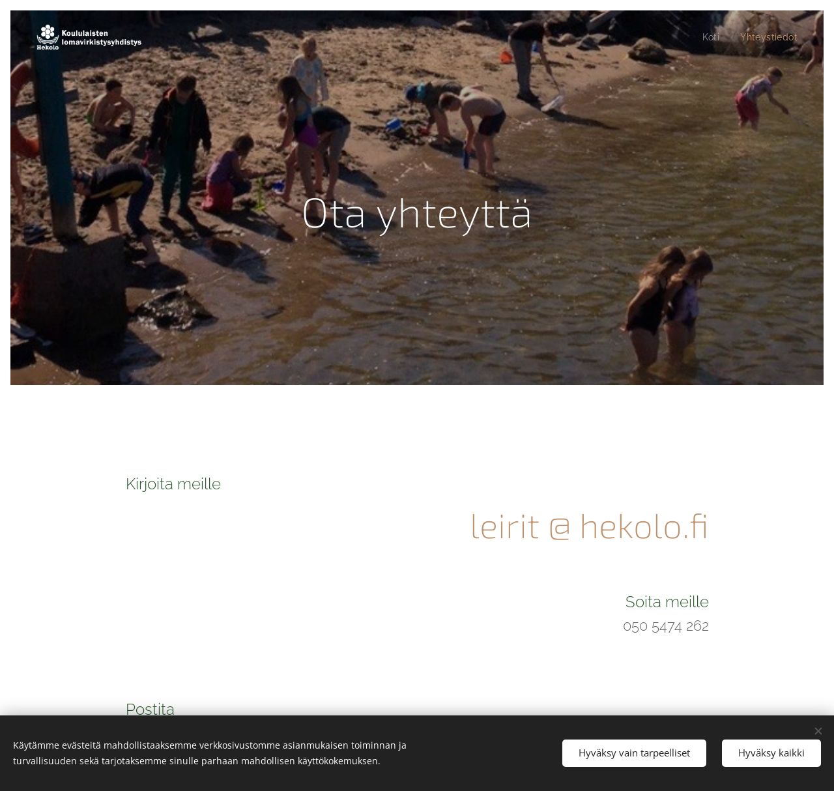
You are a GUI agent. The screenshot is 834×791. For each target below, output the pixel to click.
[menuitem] (710, 37)
